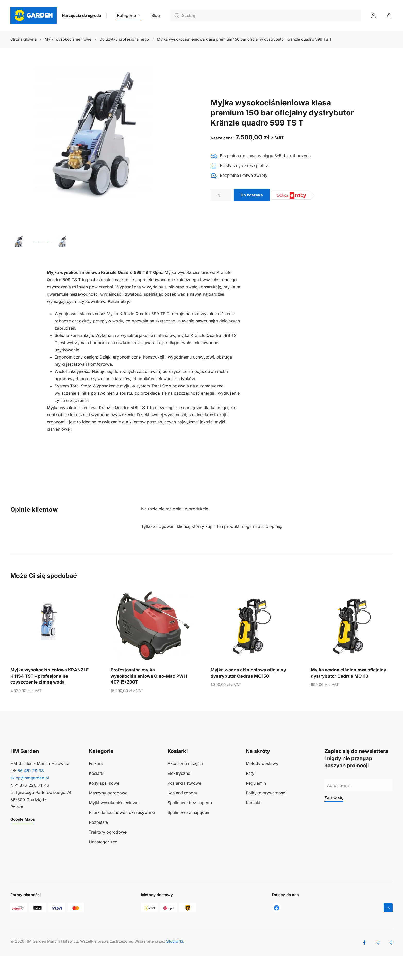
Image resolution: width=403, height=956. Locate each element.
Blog (155, 15)
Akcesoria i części (185, 763)
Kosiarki (96, 773)
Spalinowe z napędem (189, 812)
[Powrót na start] (33, 15)
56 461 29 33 (31, 770)
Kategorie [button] (129, 15)
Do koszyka (252, 195)
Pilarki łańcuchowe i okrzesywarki (122, 812)
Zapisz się (333, 797)
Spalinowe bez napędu (189, 802)
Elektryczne (178, 773)
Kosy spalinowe (104, 783)
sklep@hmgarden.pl (29, 777)
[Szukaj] (265, 15)
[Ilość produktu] (221, 195)
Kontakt (253, 802)
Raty (250, 773)
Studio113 (174, 941)
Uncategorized (103, 841)
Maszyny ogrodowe (108, 792)
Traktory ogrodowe (108, 832)
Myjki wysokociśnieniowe (113, 802)
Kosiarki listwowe (184, 783)
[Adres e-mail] (358, 785)
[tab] (19, 242)
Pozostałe (98, 822)
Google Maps (22, 819)
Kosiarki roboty (182, 792)
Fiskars (96, 763)
